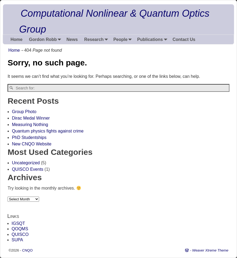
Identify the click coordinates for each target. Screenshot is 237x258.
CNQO (27, 250)
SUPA (17, 240)
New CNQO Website (31, 144)
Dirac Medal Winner (31, 118)
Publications (153, 39)
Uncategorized (26, 163)
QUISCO (20, 234)
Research (97, 39)
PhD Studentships (29, 137)
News (72, 39)
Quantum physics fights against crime (48, 131)
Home (16, 39)
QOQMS (20, 228)
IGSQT (18, 223)
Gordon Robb (46, 39)
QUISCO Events (27, 169)
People (123, 39)
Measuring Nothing (30, 124)
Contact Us (184, 39)
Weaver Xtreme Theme (210, 250)
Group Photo (24, 111)
